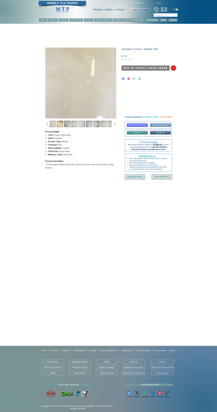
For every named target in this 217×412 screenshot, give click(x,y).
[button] (135, 20)
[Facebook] (129, 394)
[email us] (160, 132)
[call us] (137, 132)
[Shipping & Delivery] (135, 176)
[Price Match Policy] (80, 367)
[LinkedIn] (153, 394)
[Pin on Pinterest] (128, 78)
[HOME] (53, 373)
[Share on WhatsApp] (134, 78)
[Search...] (164, 15)
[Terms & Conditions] (53, 367)
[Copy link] (167, 394)
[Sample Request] (160, 125)
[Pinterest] (160, 394)
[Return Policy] (80, 373)
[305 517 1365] (140, 9)
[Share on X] (139, 78)
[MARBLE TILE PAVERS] (62, 3)
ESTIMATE (157, 145)
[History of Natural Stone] (162, 367)
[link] (175, 10)
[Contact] (162, 362)
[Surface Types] (162, 373)
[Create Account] (137, 3)
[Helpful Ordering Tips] (134, 367)
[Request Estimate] (107, 367)
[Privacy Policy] (53, 362)
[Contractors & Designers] (134, 373)
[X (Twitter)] (137, 394)
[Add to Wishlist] (173, 68)
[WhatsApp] (145, 394)
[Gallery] (107, 362)
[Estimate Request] (137, 125)
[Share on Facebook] (123, 78)
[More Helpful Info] (162, 176)
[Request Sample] (107, 373)
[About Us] (134, 362)
